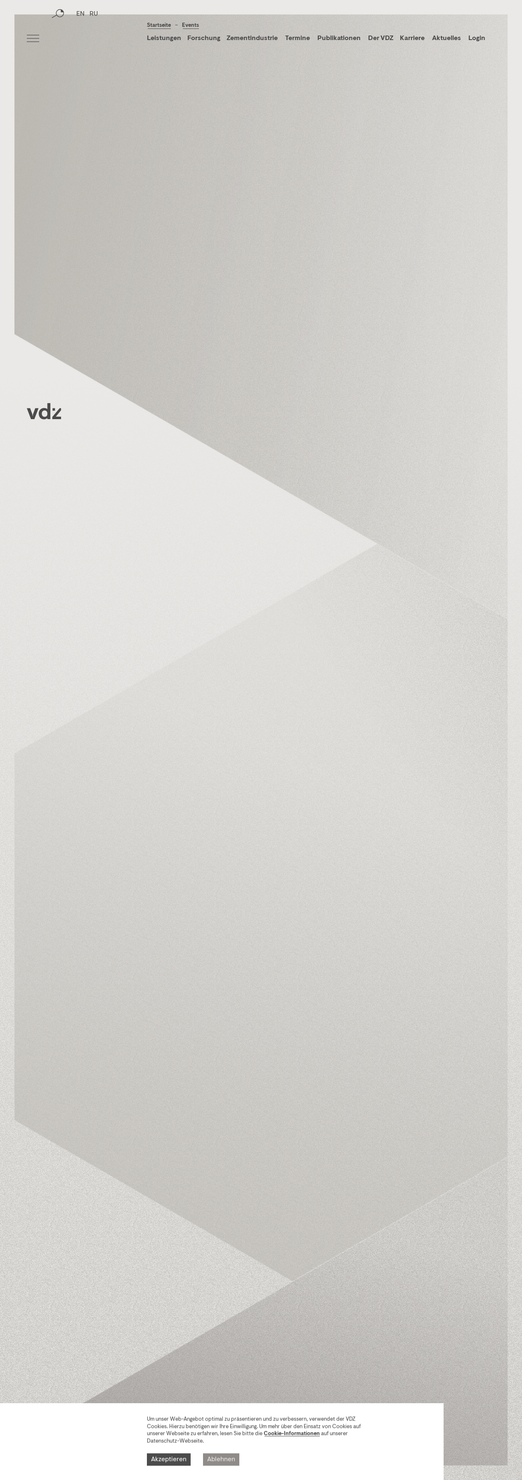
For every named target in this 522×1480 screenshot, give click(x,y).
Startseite (159, 25)
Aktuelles (446, 38)
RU (94, 39)
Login (476, 38)
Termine (297, 38)
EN (80, 39)
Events (190, 25)
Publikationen (339, 38)
